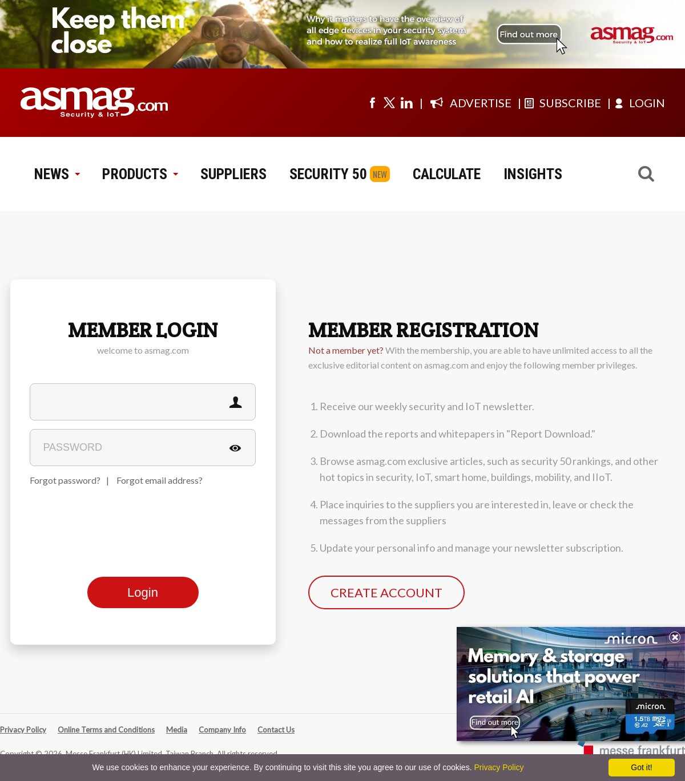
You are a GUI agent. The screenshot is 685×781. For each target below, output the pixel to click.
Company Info (222, 729)
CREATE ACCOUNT (386, 592)
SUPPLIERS (233, 174)
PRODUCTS (140, 174)
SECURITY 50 (328, 174)
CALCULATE (447, 174)
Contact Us (276, 729)
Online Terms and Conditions (106, 729)
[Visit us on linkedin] (406, 102)
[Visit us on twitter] (389, 102)
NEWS (56, 174)
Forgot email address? (159, 480)
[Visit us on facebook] (372, 102)
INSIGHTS (532, 174)
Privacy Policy (23, 729)
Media (176, 729)
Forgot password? (65, 480)
